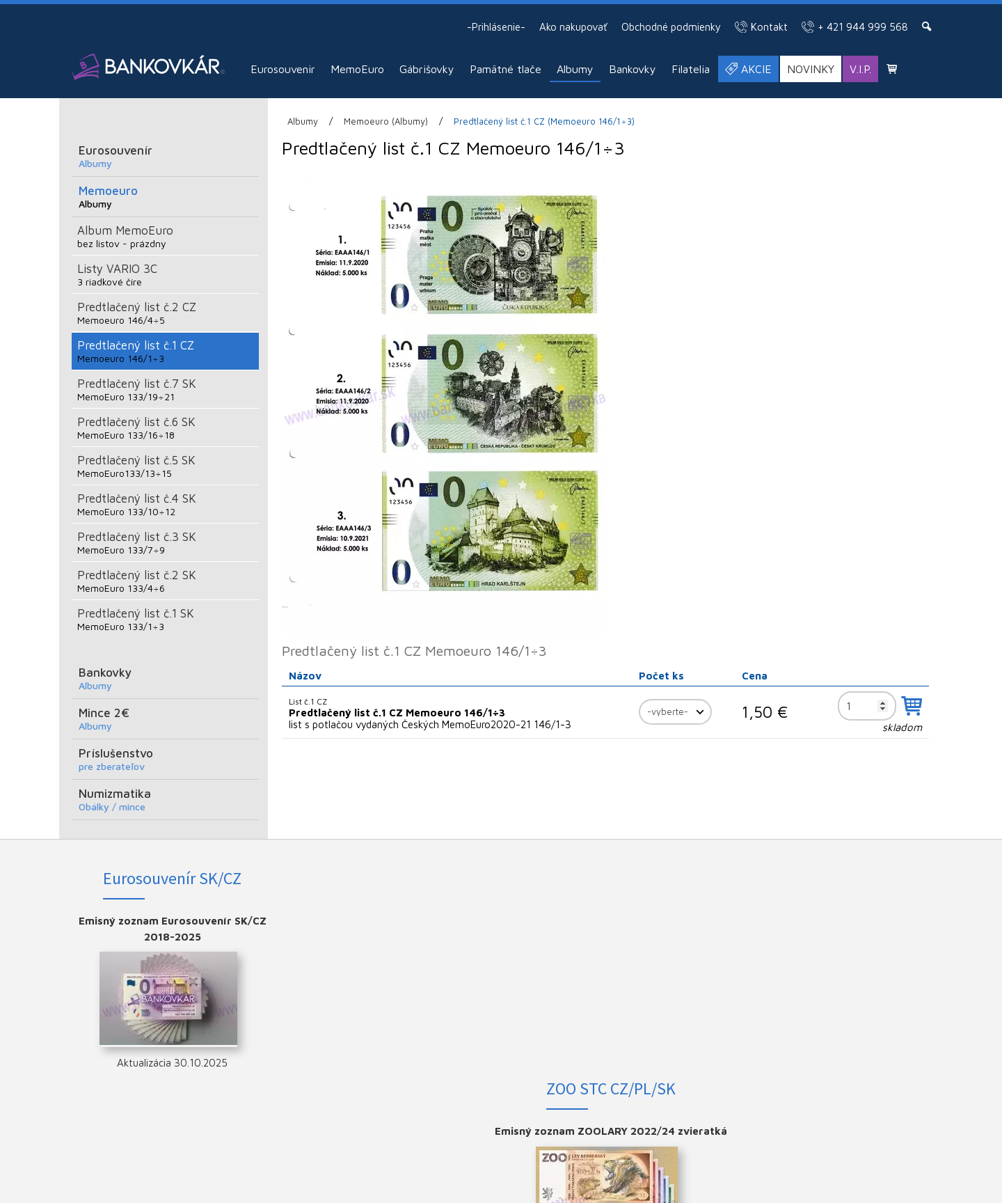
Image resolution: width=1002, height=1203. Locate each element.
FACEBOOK (847, 921)
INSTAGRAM (847, 944)
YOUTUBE (848, 966)
